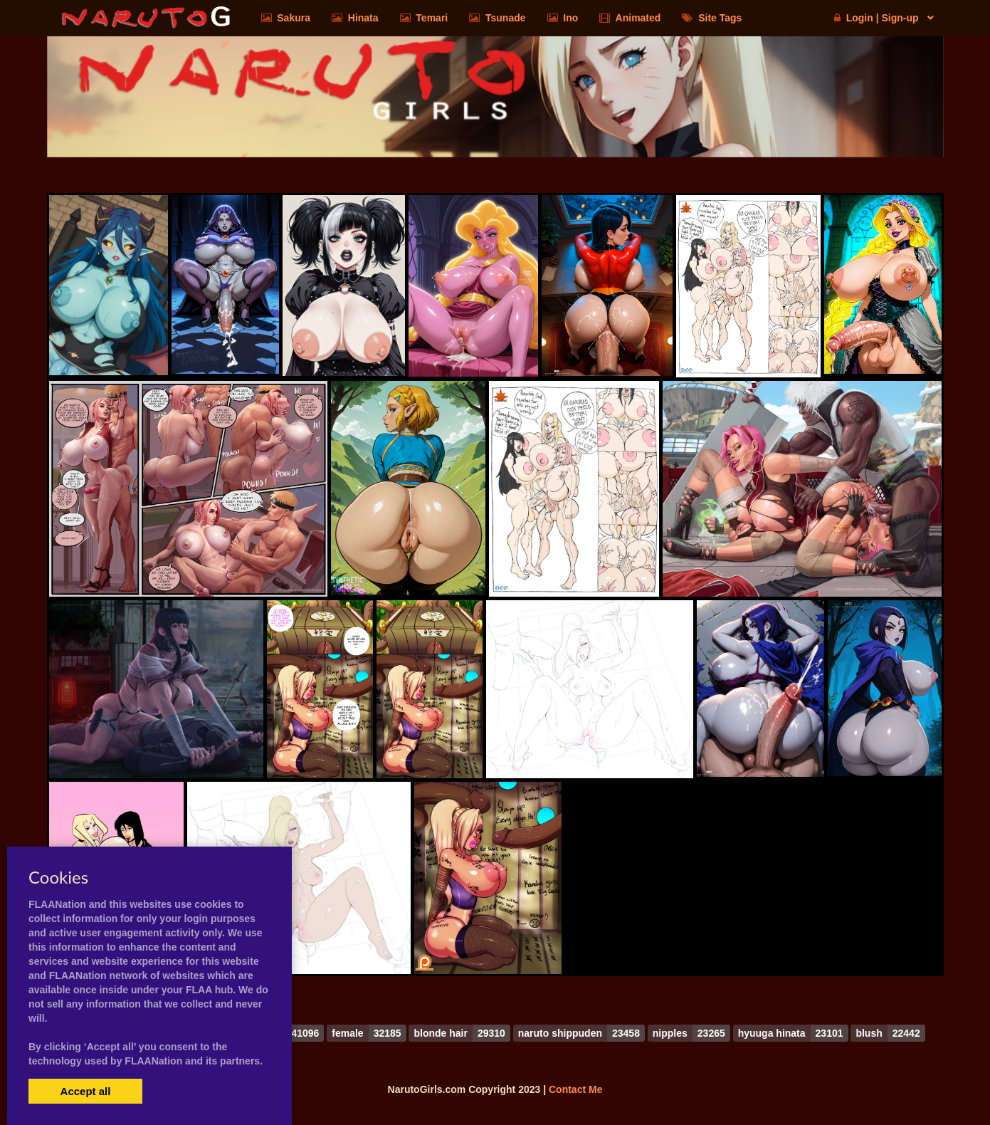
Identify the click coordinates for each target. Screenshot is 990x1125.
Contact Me (575, 1089)
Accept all (85, 1091)
